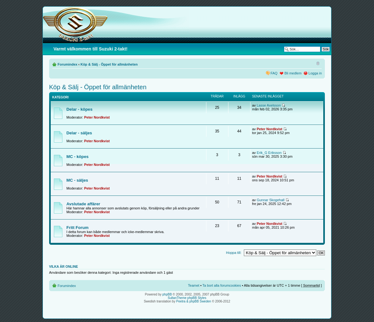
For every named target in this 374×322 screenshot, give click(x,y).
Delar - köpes (79, 109)
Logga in (315, 73)
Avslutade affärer (83, 204)
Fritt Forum (77, 227)
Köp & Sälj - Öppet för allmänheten (109, 64)
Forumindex (68, 64)
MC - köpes (77, 156)
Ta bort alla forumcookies (221, 285)
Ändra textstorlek (317, 63)
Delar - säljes (79, 133)
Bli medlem (293, 73)
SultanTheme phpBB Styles (187, 298)
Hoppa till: (233, 253)
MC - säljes (77, 180)
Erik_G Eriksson (269, 153)
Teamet (193, 285)
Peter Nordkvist (97, 117)
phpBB (167, 294)
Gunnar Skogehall (271, 200)
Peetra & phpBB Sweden (193, 301)
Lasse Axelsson (269, 105)
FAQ (274, 73)
